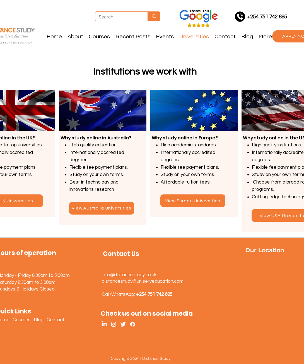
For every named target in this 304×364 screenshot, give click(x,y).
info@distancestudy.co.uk (129, 274)
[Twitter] (123, 324)
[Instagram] (113, 324)
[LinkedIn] (104, 324)
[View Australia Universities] (101, 208)
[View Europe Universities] (192, 200)
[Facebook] (132, 324)
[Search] (117, 17)
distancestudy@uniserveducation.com (143, 281)
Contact (55, 319)
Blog (39, 319)
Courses (22, 319)
